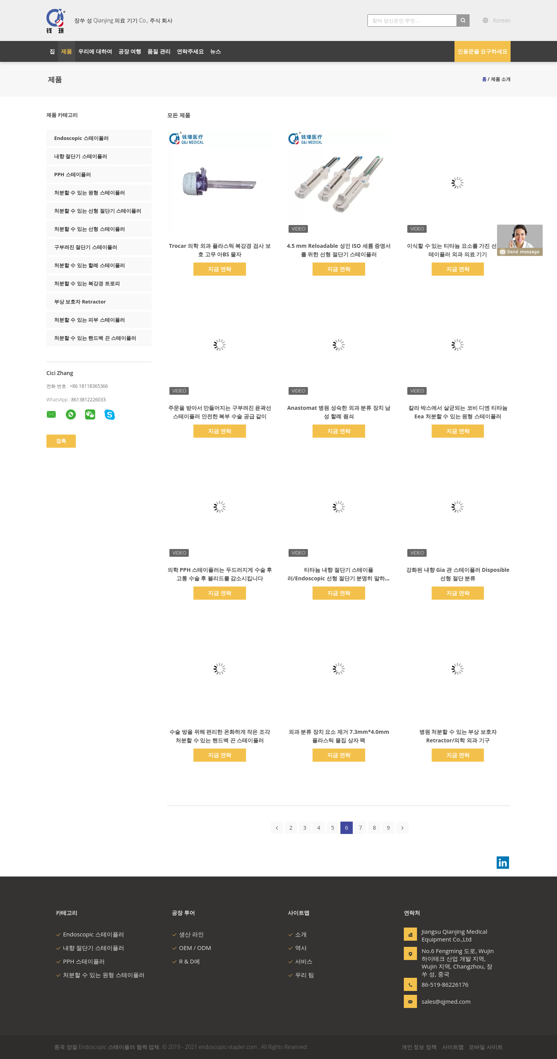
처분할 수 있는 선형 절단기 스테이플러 (97, 210)
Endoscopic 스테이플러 (81, 138)
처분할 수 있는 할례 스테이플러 (89, 265)
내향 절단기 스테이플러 (80, 156)
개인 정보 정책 (419, 1046)
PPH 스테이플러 (72, 174)
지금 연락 (219, 269)
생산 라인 (188, 934)
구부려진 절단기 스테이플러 (85, 247)
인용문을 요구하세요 (483, 51)
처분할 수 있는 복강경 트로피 (87, 283)
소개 (297, 934)
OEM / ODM (191, 948)
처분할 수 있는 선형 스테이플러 (89, 228)
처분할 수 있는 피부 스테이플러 (89, 319)
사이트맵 (453, 1046)
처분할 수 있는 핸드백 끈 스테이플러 (95, 337)
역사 (297, 948)
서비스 (300, 961)
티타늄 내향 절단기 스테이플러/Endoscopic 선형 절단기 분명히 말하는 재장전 (338, 578)
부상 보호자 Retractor (80, 301)
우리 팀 (301, 975)
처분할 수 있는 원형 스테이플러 (89, 192)
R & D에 (186, 961)
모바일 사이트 (486, 1046)
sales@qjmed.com (446, 1001)
